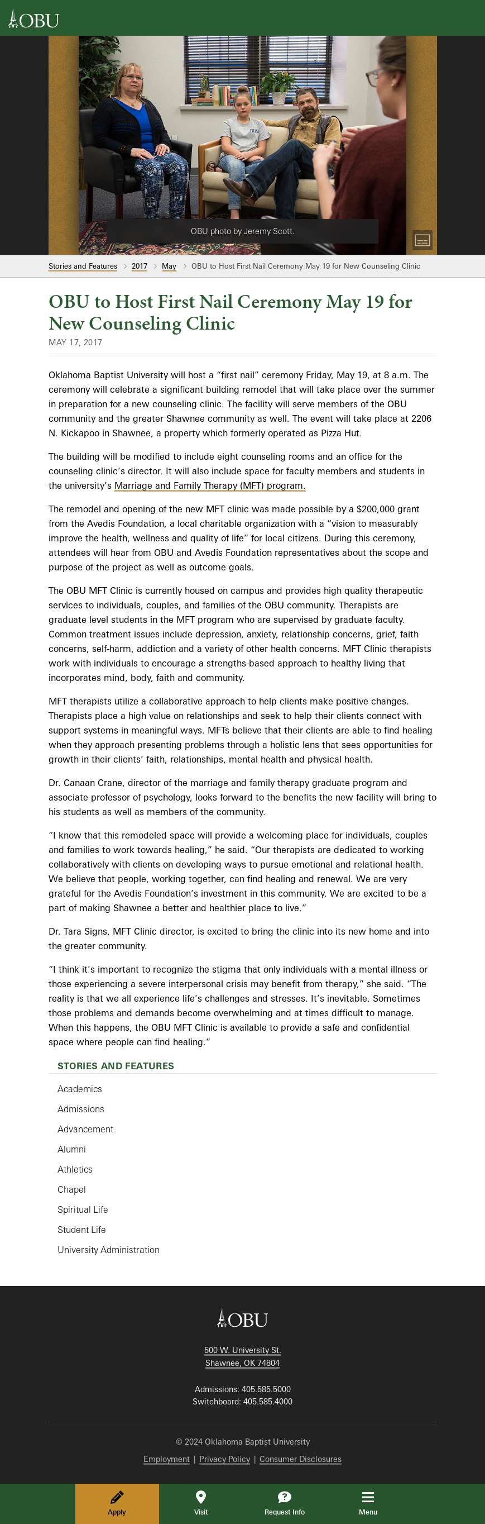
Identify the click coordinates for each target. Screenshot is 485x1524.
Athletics (75, 1169)
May (169, 265)
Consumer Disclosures (301, 1459)
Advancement (85, 1129)
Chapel (71, 1189)
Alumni (71, 1149)
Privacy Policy (224, 1459)
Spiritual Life (82, 1209)
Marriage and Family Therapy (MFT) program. (210, 485)
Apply (117, 1503)
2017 (139, 265)
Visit (201, 1503)
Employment (166, 1459)
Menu (375, 1503)
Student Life (81, 1229)
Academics (79, 1088)
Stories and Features (83, 265)
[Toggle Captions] (422, 240)
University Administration (108, 1249)
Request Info (285, 1503)
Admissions (80, 1109)
